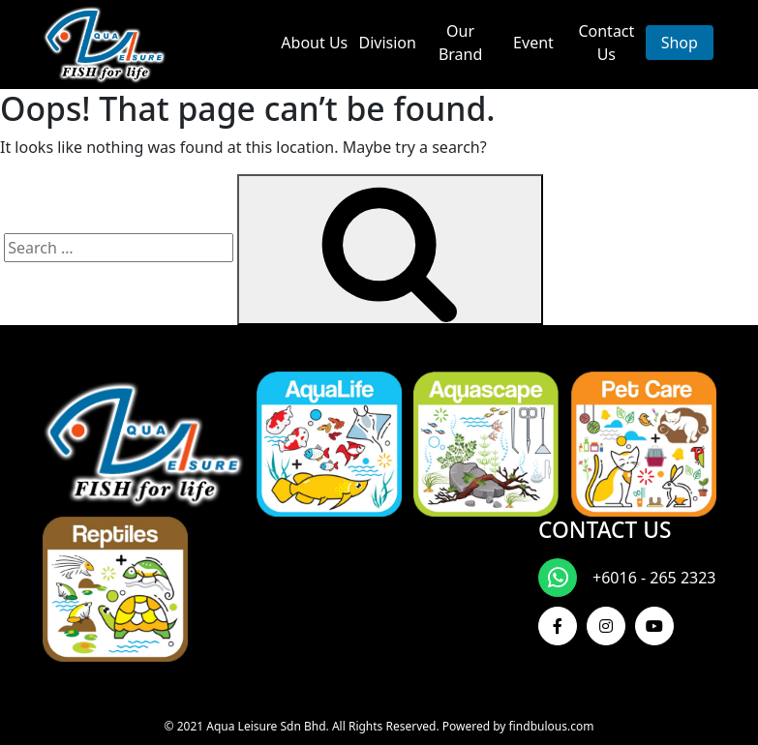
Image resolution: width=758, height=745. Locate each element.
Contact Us (606, 42)
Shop (679, 42)
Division (386, 42)
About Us (314, 42)
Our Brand (460, 42)
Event (533, 42)
